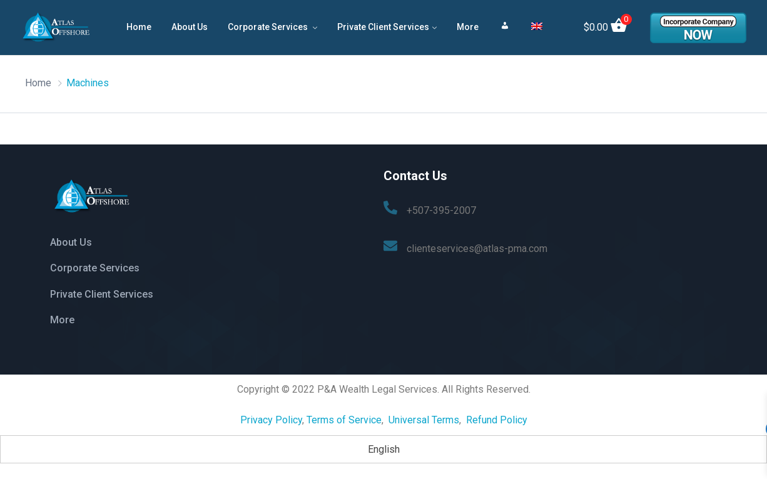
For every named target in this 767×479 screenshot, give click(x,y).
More (468, 27)
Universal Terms (424, 416)
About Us (189, 27)
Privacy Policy (271, 416)
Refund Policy (495, 416)
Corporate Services (269, 27)
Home (138, 27)
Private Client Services (383, 27)
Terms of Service (344, 416)
